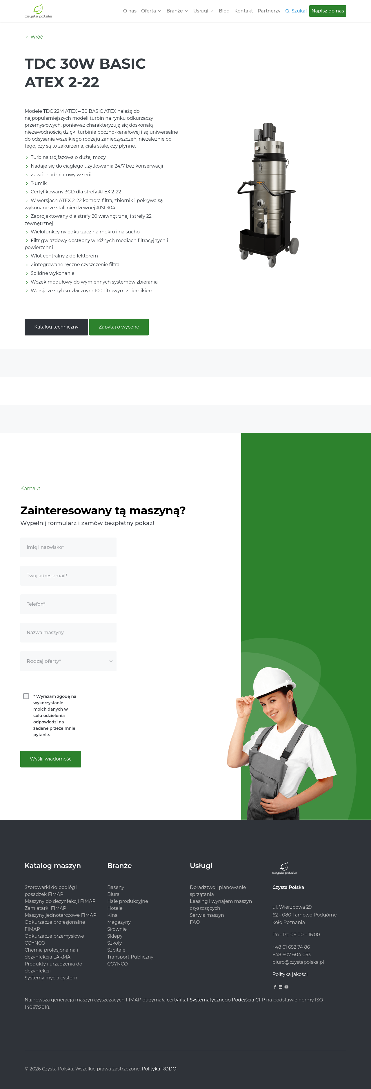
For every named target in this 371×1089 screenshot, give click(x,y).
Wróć (34, 37)
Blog (224, 11)
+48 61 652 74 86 (291, 947)
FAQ (195, 922)
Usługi (200, 11)
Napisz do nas (328, 11)
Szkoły (114, 943)
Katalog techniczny (56, 327)
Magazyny (119, 922)
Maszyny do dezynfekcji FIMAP (60, 901)
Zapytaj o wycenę (119, 327)
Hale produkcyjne (127, 901)
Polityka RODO (159, 1069)
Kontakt (243, 11)
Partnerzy (269, 11)
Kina (112, 915)
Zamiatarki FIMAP (45, 908)
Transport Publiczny (130, 957)
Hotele (115, 908)
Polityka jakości (290, 974)
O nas (130, 11)
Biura (113, 894)
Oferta (148, 11)
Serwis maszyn (207, 915)
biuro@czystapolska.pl (298, 962)
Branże (174, 11)
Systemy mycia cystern (51, 978)
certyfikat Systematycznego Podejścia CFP (216, 1000)
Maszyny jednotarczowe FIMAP (61, 915)
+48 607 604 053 (291, 954)
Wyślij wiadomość (51, 759)
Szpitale (116, 950)
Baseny (115, 887)
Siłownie (117, 929)
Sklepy (115, 936)
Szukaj (299, 11)
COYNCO (117, 964)
